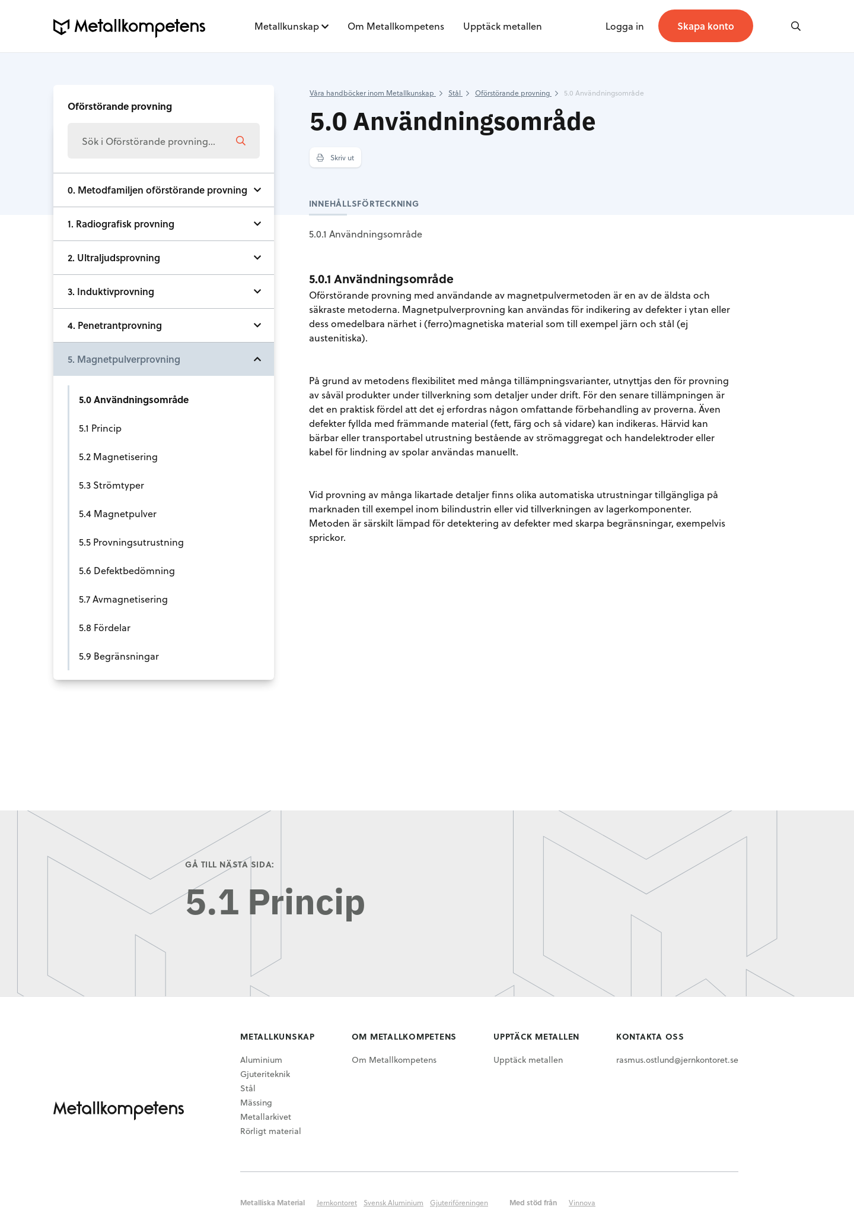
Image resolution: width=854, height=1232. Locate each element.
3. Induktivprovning (111, 291)
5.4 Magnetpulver (118, 513)
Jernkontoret (337, 1202)
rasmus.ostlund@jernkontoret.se (677, 1059)
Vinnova (582, 1202)
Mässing (256, 1102)
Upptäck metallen (502, 26)
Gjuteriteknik (265, 1074)
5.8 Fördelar (104, 627)
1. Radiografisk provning (121, 223)
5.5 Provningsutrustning (131, 542)
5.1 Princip (100, 428)
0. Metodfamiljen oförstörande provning (157, 190)
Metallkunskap (286, 26)
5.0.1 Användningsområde (365, 233)
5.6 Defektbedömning (127, 570)
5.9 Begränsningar (119, 656)
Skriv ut (335, 157)
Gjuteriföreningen (459, 1202)
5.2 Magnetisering (118, 456)
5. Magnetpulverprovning (124, 359)
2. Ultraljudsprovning (114, 257)
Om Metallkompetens (396, 26)
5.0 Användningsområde (134, 399)
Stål (248, 1088)
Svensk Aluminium (393, 1202)
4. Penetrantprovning (115, 325)
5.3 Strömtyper (111, 485)
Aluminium (261, 1059)
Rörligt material (270, 1131)
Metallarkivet (265, 1116)
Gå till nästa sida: (230, 864)
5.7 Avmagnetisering (123, 599)
